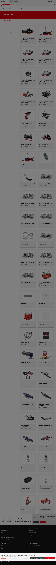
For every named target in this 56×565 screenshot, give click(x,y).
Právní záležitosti (19, 558)
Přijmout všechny (50, 558)
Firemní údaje (12, 558)
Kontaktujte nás (32, 558)
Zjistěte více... (3, 558)
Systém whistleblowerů (40, 558)
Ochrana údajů (25, 558)
